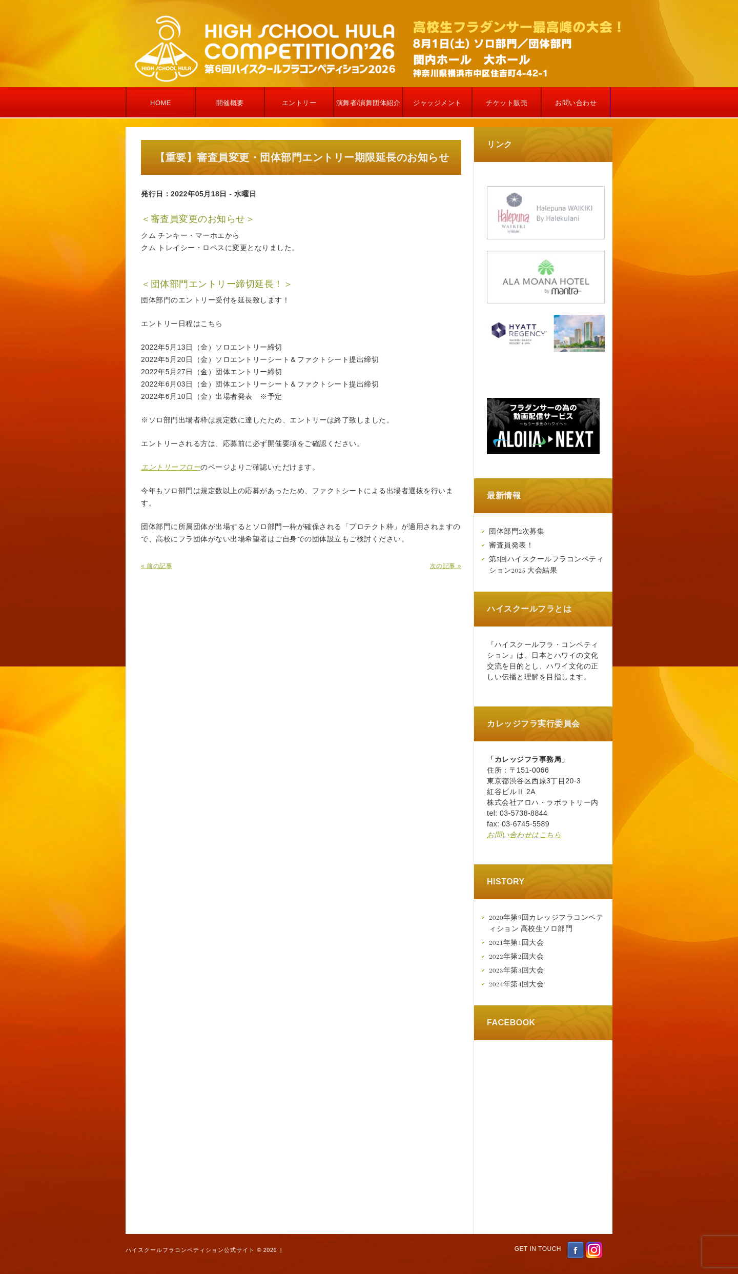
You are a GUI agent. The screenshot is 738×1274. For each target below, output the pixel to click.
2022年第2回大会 (516, 956)
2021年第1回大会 (516, 942)
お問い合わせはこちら (524, 835)
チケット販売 (506, 103)
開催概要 (230, 103)
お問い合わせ (576, 103)
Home (160, 103)
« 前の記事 (156, 566)
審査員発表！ (511, 545)
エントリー (299, 103)
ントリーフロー (175, 467)
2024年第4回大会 (516, 984)
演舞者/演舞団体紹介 (368, 103)
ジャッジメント (437, 103)
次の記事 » (445, 566)
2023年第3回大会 (516, 970)
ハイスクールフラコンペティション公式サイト (190, 1250)
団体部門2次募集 (516, 531)
